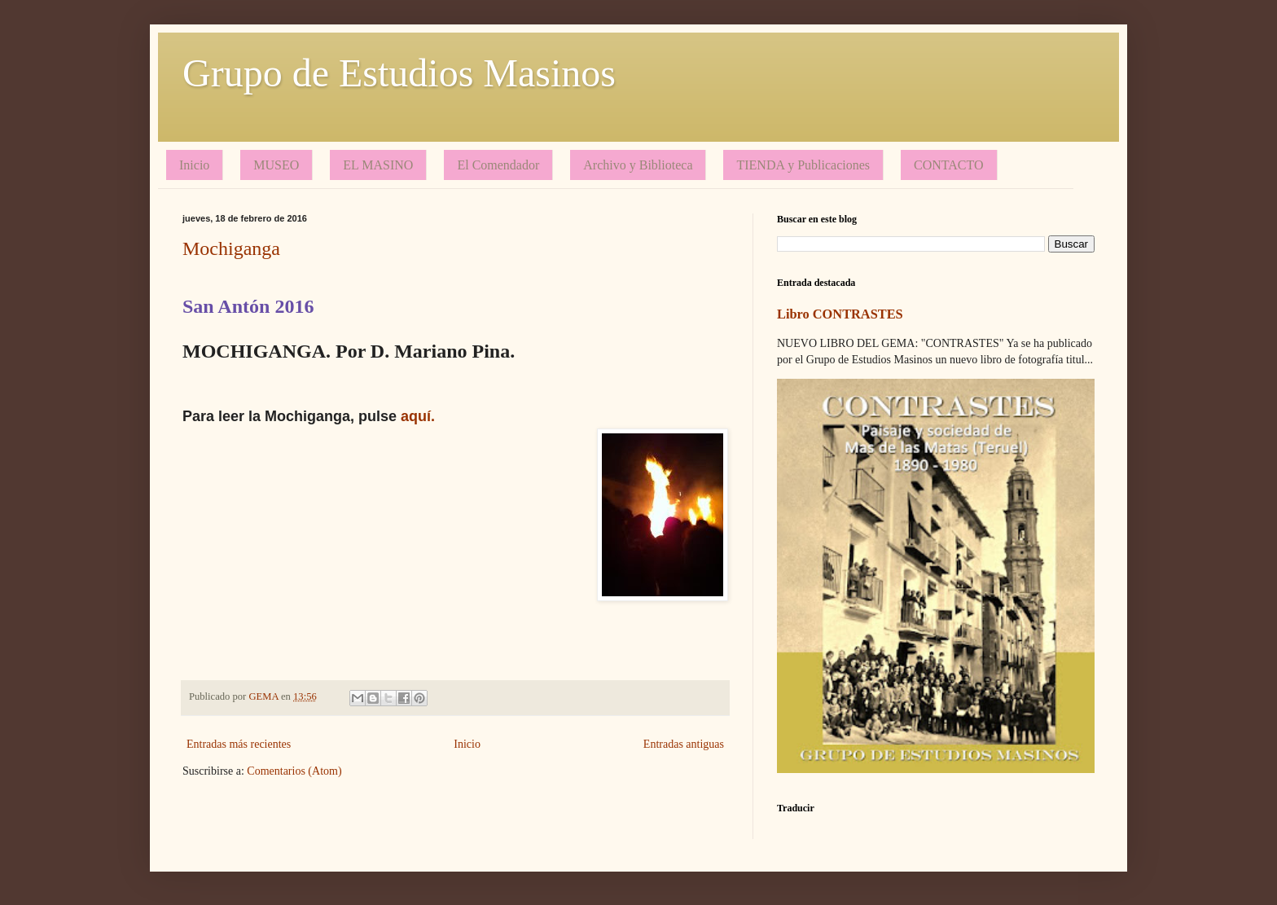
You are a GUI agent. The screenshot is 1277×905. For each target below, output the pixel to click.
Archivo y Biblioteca (637, 165)
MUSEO (276, 165)
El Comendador (498, 165)
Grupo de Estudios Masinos (399, 72)
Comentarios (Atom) (294, 771)
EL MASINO (378, 165)
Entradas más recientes (239, 744)
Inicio (194, 165)
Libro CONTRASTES (840, 314)
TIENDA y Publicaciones (803, 165)
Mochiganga (231, 248)
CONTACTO (949, 165)
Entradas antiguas (683, 744)
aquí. (418, 416)
